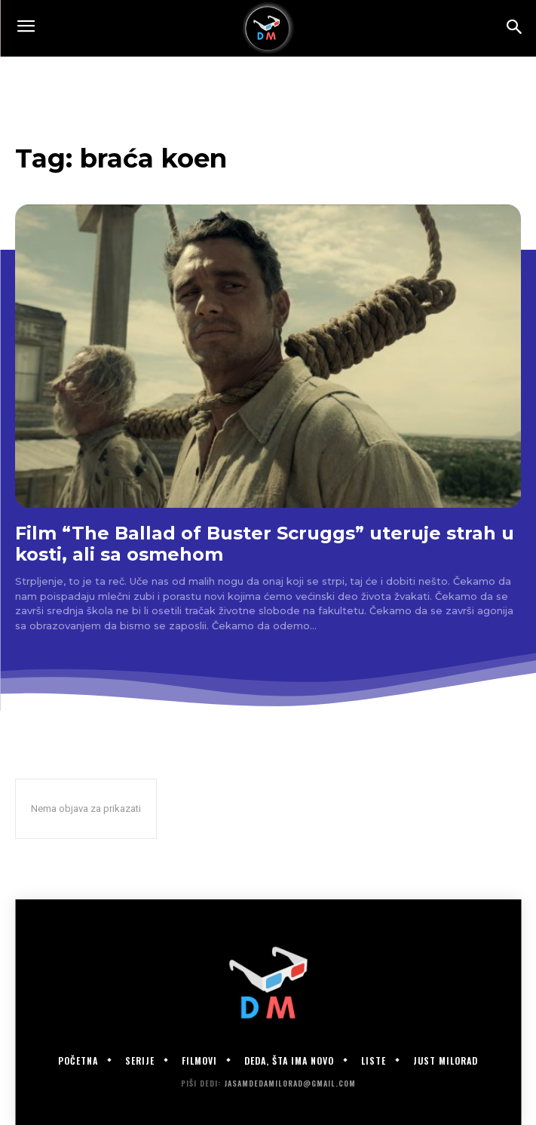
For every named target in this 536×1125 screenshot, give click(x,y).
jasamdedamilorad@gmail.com (290, 1083)
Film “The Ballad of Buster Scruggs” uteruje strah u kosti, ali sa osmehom (264, 543)
